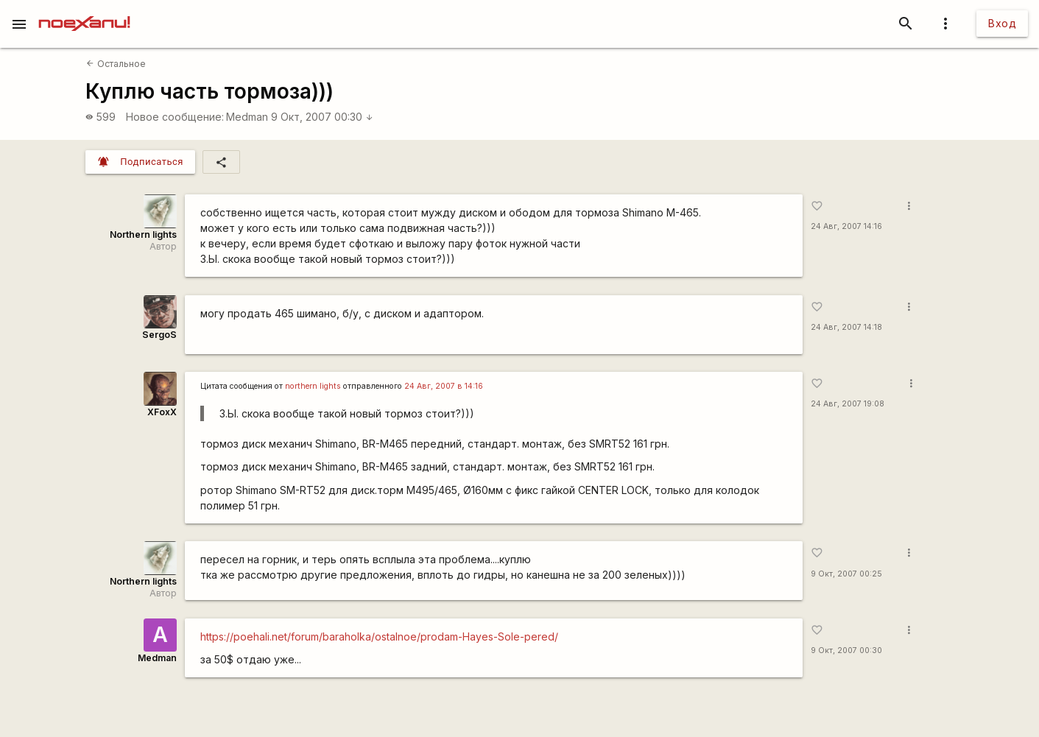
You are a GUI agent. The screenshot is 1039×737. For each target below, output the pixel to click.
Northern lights (143, 234)
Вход (1002, 23)
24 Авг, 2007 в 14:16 (443, 386)
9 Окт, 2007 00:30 (322, 116)
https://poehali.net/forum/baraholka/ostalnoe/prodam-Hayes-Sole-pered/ (379, 636)
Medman (247, 116)
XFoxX (162, 411)
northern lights (313, 386)
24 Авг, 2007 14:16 (846, 226)
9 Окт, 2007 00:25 (846, 574)
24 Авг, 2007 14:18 (846, 327)
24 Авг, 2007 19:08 (847, 404)
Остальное (115, 63)
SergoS (159, 334)
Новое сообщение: (175, 116)
